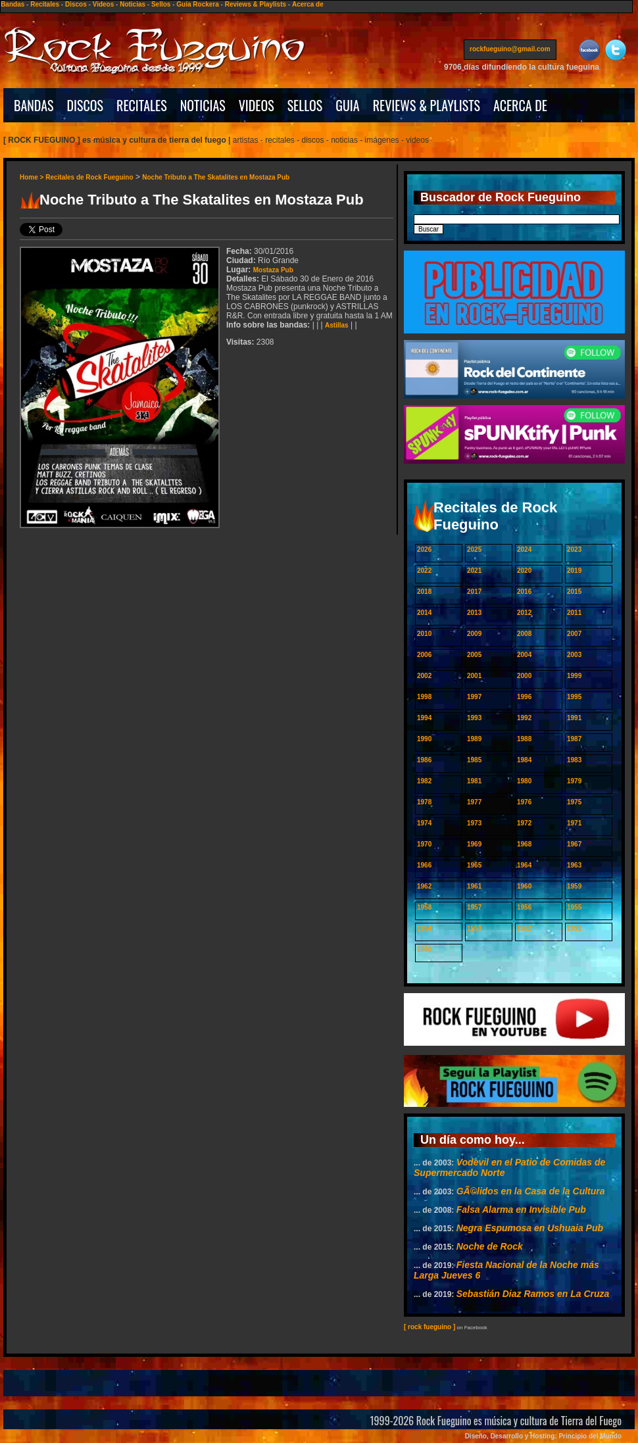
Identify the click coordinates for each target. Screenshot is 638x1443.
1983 (574, 760)
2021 (474, 570)
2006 (424, 654)
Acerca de (308, 4)
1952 (524, 928)
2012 (524, 612)
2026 (424, 549)
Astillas (337, 325)
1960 (524, 886)
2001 (474, 675)
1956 (524, 907)
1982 (424, 781)
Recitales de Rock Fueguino (89, 177)
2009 (474, 633)
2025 (474, 549)
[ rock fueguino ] (429, 1327)
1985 (474, 760)
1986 (424, 760)
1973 (474, 823)
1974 (424, 823)
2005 (474, 654)
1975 (574, 802)
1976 (524, 802)
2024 (524, 549)
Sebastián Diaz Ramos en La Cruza (533, 1293)
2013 (474, 612)
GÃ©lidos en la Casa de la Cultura (530, 1191)
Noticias (132, 4)
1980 (524, 781)
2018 (424, 591)
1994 (424, 718)
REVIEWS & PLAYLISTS (426, 105)
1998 (424, 696)
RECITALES (141, 105)
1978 (424, 802)
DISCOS (85, 105)
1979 (574, 781)
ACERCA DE (520, 105)
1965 (474, 865)
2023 (574, 549)
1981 (474, 781)
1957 (474, 907)
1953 (474, 928)
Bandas (12, 4)
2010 (424, 633)
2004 (524, 654)
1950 (424, 949)
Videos (103, 4)
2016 (524, 591)
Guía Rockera (197, 4)
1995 (574, 696)
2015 (574, 591)
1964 (524, 865)
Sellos (160, 4)
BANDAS (34, 105)
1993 (474, 718)
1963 (574, 865)
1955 (574, 907)
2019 (574, 570)
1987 (574, 739)
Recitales (44, 4)
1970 (424, 844)
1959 (574, 886)
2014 (424, 612)
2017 (474, 591)
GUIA (347, 105)
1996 (524, 696)
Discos (76, 4)
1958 (424, 907)
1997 (474, 696)
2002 (424, 675)
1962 (424, 886)
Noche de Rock (489, 1246)
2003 (574, 654)
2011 (574, 612)
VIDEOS (256, 105)
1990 (424, 739)
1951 (574, 928)
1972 (524, 823)
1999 (574, 675)
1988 (524, 739)
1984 (524, 760)
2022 (424, 570)
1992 (524, 718)
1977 (474, 802)
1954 (424, 928)
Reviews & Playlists (255, 4)
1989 (474, 739)
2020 (524, 570)
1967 (574, 844)
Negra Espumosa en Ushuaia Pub (529, 1228)
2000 (524, 675)
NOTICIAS (203, 105)
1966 (424, 865)
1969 (474, 844)
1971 (574, 823)
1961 (474, 886)
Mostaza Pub (273, 270)
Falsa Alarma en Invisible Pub (521, 1209)
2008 (524, 633)
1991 (574, 718)
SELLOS (305, 105)
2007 (574, 633)
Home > (32, 177)
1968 (524, 844)
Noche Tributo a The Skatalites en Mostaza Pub (215, 177)
